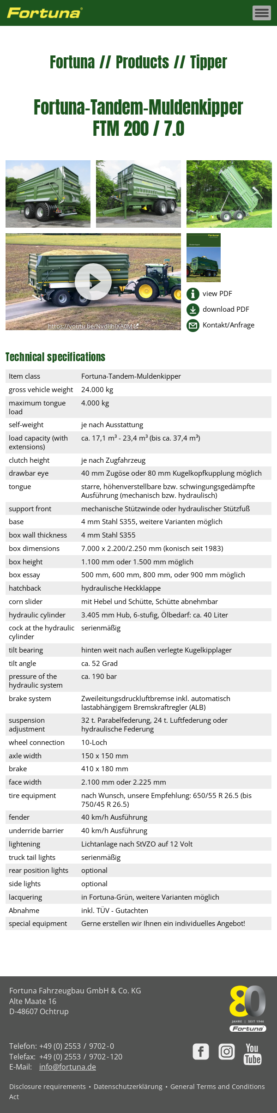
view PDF (217, 293)
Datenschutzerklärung (128, 1086)
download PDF (226, 309)
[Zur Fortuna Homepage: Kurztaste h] (50, 13)
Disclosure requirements (47, 1086)
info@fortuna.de (67, 1067)
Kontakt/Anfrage (228, 325)
